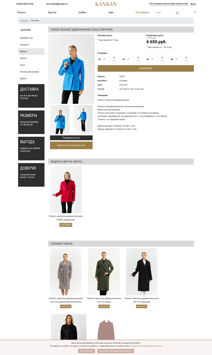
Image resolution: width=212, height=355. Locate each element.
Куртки (23, 58)
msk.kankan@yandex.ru (57, 4)
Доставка (55, 318)
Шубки (23, 78)
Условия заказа (60, 307)
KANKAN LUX (26, 38)
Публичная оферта (129, 318)
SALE (22, 65)
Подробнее (61, 213)
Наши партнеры (127, 307)
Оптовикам (91, 307)
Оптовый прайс (92, 313)
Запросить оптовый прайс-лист (71, 145)
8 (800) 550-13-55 (24, 4)
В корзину (145, 68)
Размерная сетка (71, 137)
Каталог (21, 307)
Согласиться (86, 351)
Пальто (23, 51)
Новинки (24, 44)
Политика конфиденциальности (115, 351)
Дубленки (20, 322)
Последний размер (29, 71)
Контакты (124, 328)
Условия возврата (59, 322)
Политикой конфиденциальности (146, 346)
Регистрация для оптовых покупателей (169, 4)
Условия (88, 318)
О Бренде (124, 312)
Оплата (54, 313)
